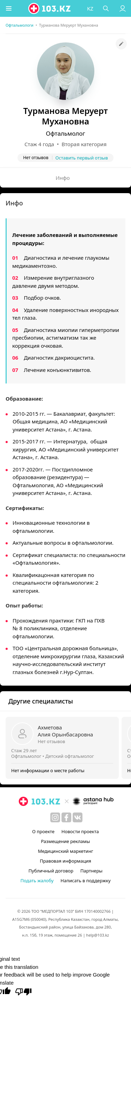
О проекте (43, 831)
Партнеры (91, 871)
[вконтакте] (77, 817)
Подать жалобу (36, 880)
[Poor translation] (23, 991)
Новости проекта (80, 831)
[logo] (50, 8)
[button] (8, 8)
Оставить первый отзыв (82, 158)
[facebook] (66, 817)
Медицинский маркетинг (65, 851)
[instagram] (55, 817)
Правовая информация (65, 861)
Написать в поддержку (85, 880)
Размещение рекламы (65, 841)
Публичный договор (51, 871)
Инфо (63, 177)
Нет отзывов (51, 741)
